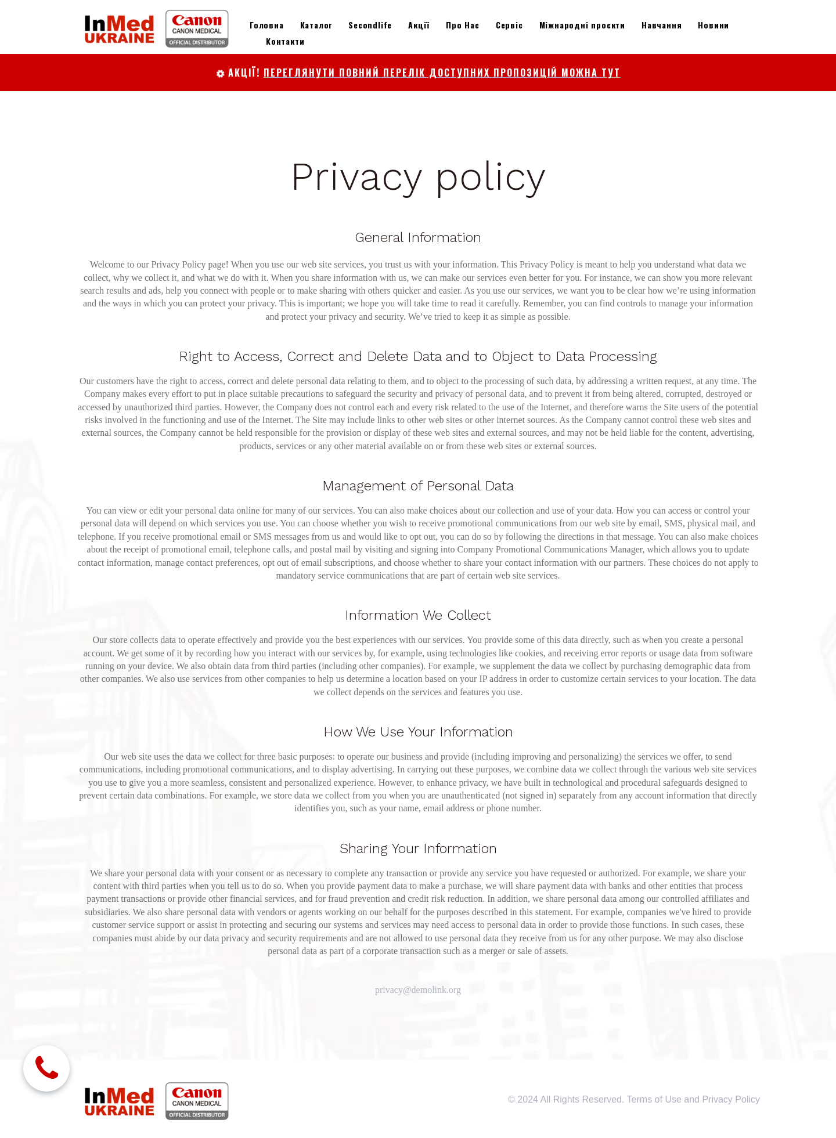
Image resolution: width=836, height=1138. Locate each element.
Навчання (662, 25)
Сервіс (509, 25)
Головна (267, 25)
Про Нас (463, 25)
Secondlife (370, 25)
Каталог (316, 25)
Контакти (285, 41)
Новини (713, 25)
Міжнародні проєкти (582, 25)
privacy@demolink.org (418, 990)
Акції (419, 25)
